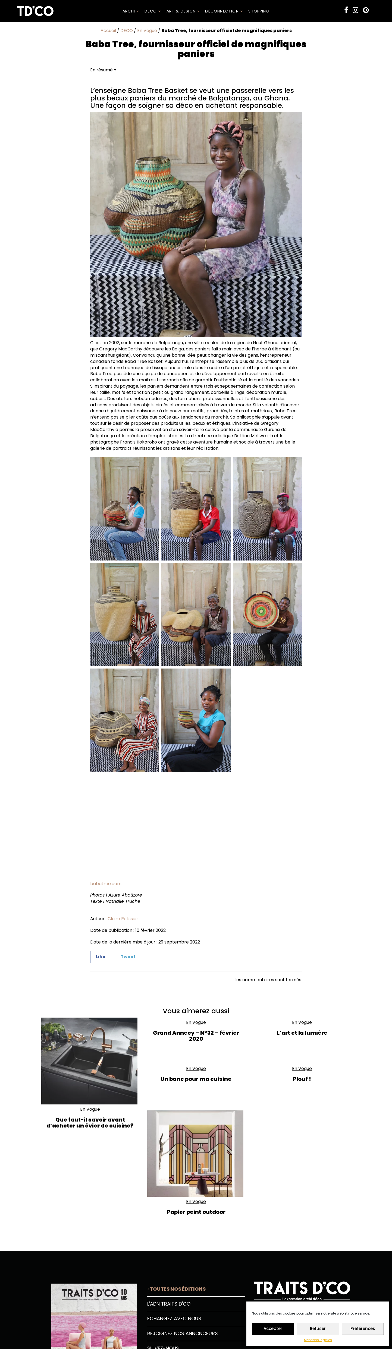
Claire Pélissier (123, 919)
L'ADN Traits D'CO (168, 1303)
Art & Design (183, 11)
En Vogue (147, 30)
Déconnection (224, 11)
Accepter (273, 1328)
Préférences (362, 1328)
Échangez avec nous (174, 1318)
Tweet (128, 957)
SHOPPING (258, 11)
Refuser (318, 1328)
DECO (153, 11)
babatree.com (105, 884)
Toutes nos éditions (176, 1288)
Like (100, 957)
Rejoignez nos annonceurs (182, 1333)
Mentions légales (318, 1340)
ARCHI (131, 11)
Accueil (108, 30)
